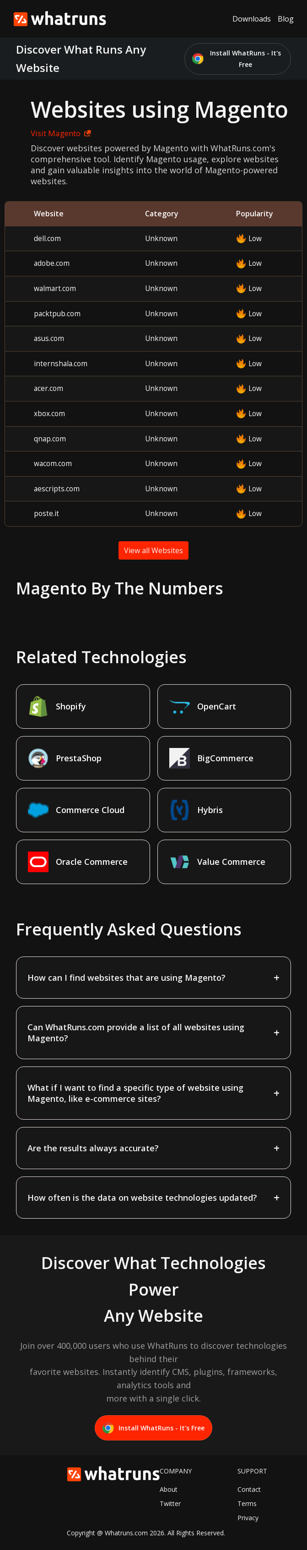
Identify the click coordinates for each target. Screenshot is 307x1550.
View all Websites (153, 550)
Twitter (170, 1503)
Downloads (251, 19)
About (169, 1489)
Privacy (248, 1517)
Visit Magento (61, 133)
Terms (247, 1503)
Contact (249, 1489)
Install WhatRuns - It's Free (236, 59)
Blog (286, 19)
